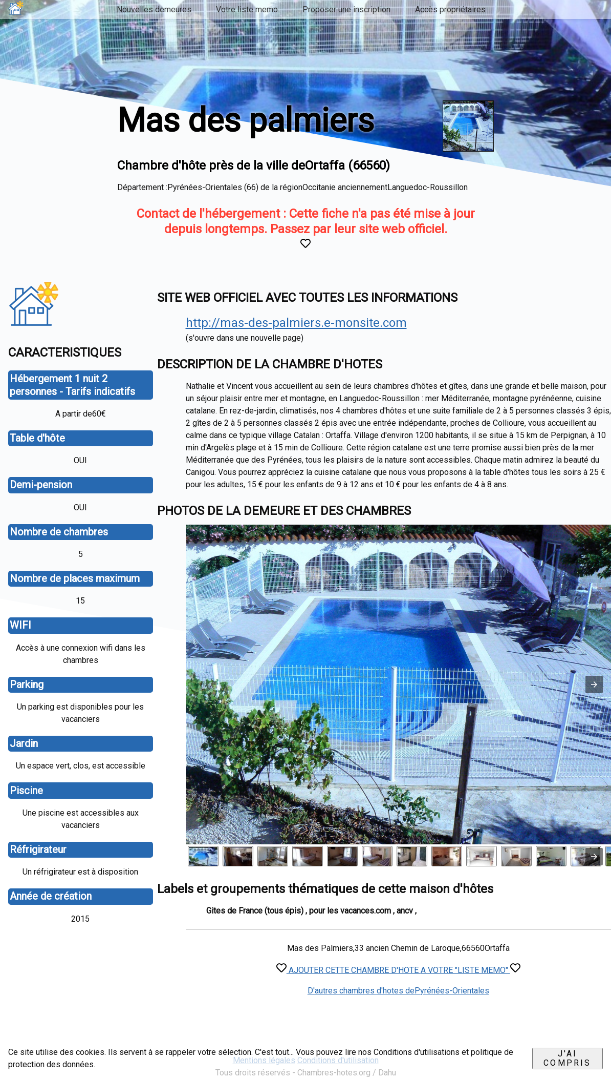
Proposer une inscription (346, 9)
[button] (594, 684)
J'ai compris (567, 1058)
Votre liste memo (247, 9)
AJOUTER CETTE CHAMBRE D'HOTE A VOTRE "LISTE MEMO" (398, 970)
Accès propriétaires (450, 9)
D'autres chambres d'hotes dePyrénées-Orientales (398, 990)
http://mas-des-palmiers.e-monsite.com (296, 323)
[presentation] (594, 856)
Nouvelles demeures (154, 9)
